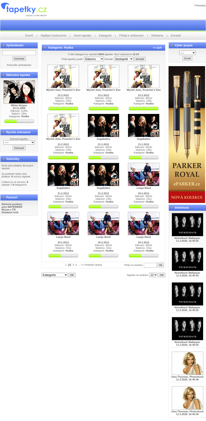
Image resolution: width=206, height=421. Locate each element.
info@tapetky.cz (127, 278)
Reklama (157, 35)
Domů (29, 35)
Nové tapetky (82, 35)
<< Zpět (157, 47)
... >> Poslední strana (90, 264)
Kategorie (105, 35)
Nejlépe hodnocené (53, 35)
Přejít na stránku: (134, 265)
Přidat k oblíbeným (131, 35)
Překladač (200, 5)
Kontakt (176, 35)
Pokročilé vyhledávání (19, 65)
